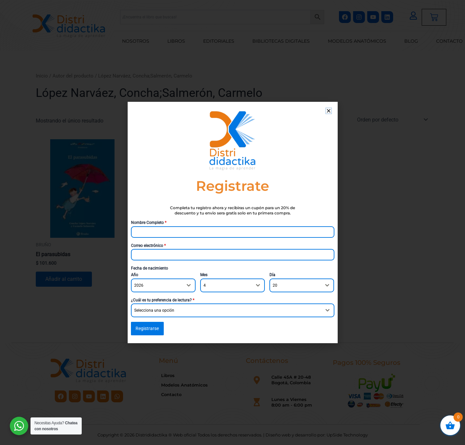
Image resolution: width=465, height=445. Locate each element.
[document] (232, 222)
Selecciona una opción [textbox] (154, 310)
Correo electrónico (148, 245)
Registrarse (147, 328)
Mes (203, 275)
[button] (328, 110)
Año (134, 275)
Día (272, 275)
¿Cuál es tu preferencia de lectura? (162, 300)
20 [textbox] (275, 285)
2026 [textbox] (138, 285)
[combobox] (163, 285)
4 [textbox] (204, 285)
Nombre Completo (148, 222)
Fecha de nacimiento (149, 268)
